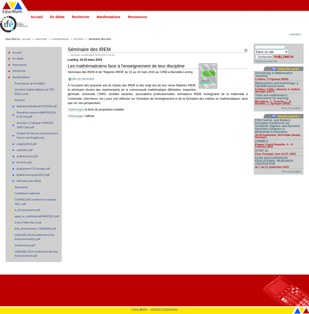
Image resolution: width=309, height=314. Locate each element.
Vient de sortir (288, 69)
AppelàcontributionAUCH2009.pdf (37, 106)
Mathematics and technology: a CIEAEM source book (278, 87)
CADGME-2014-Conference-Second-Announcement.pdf (36, 253)
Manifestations (108, 17)
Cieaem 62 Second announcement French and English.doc (37, 135)
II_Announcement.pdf (27, 210)
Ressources (137, 17)
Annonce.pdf (24, 162)
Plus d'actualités (291, 108)
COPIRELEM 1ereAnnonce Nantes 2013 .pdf (35, 201)
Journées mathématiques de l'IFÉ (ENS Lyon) (34, 91)
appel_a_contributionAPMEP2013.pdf (36, 216)
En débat (57, 17)
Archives (79, 38)
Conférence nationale (27, 193)
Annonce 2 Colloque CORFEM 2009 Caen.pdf (35, 125)
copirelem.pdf (25, 150)
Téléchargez (76, 109)
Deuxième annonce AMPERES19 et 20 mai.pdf (36, 114)
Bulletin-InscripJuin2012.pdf (33, 174)
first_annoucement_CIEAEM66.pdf (35, 228)
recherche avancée (266, 61)
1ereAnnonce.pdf (24, 245)
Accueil (37, 17)
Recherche (80, 17)
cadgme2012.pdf (26, 143)
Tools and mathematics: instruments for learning (278, 99)
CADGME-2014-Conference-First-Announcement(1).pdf (34, 237)
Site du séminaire (83, 79)
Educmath (41, 38)
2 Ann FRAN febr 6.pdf (27, 222)
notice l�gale (139, 309)
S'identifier (295, 34)
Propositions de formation (29, 83)
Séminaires (21, 187)
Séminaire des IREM (29, 180)
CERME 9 (278, 144)
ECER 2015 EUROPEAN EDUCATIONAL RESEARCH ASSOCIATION (278, 162)
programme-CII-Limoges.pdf (33, 168)
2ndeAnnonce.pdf (27, 156)
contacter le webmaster (164, 309)
